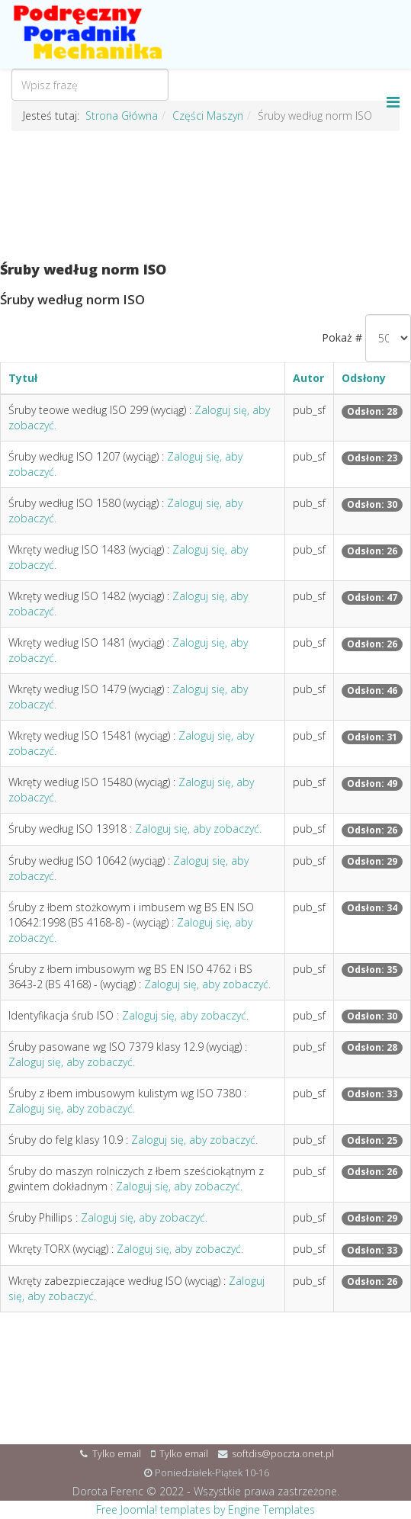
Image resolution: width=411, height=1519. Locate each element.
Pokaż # (342, 337)
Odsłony (364, 378)
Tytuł (22, 378)
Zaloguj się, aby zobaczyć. (198, 828)
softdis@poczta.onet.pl (283, 1453)
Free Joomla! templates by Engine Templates (205, 1509)
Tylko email (116, 1453)
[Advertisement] (205, 196)
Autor (308, 378)
